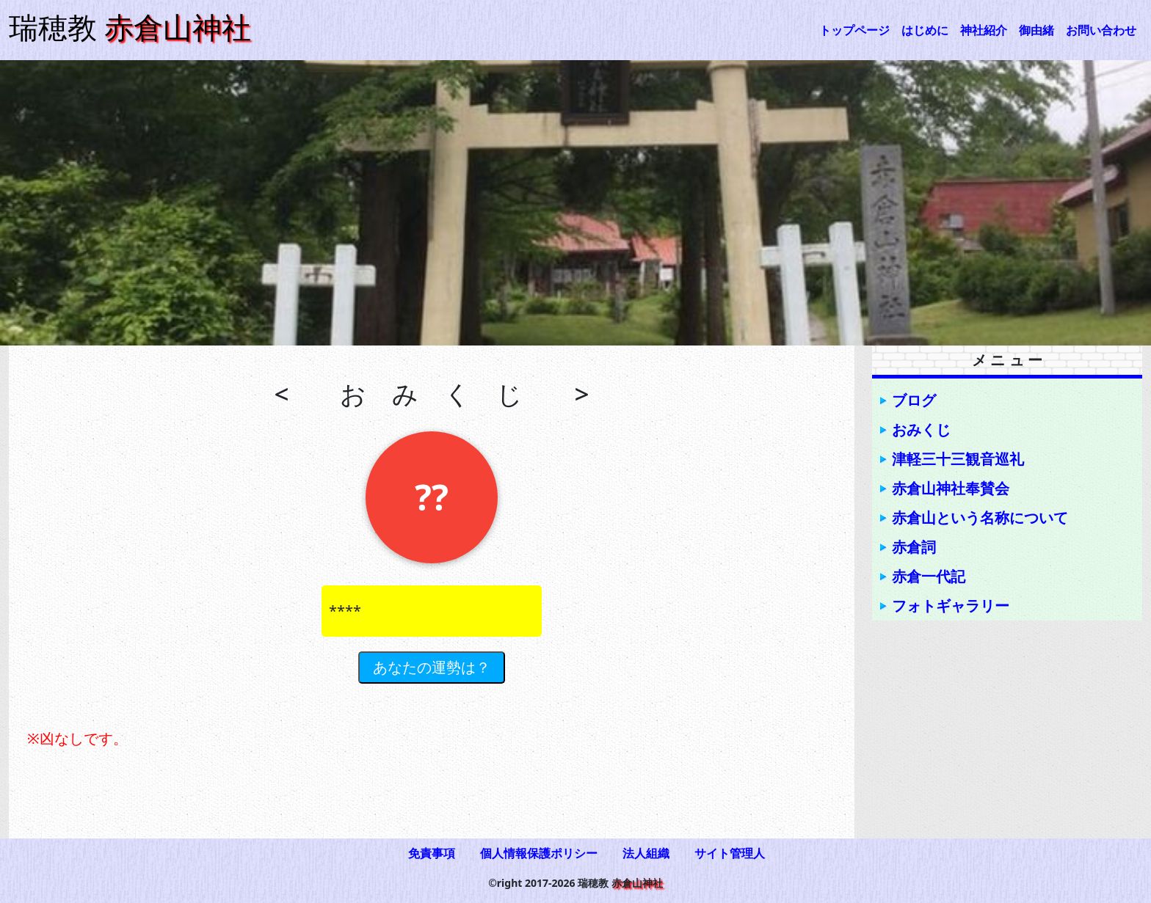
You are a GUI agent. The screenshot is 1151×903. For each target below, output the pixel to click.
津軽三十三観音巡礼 (958, 459)
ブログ (914, 400)
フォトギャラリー (950, 605)
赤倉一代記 (928, 576)
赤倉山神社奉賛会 (950, 488)
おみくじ (921, 429)
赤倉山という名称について (980, 517)
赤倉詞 (914, 547)
